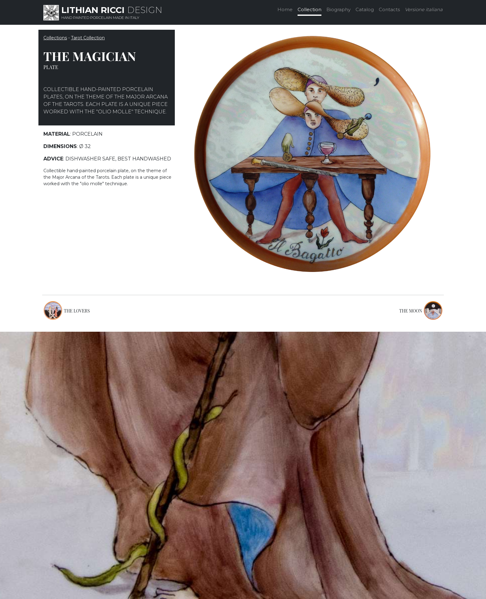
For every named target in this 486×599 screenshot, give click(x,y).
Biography (338, 9)
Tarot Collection (88, 38)
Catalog (365, 9)
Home (285, 9)
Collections (55, 38)
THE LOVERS (77, 311)
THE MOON (410, 311)
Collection (309, 9)
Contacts (389, 9)
